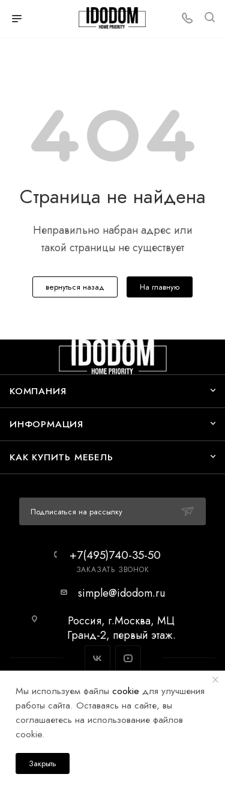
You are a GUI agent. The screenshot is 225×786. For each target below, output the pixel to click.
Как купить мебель (61, 457)
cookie (125, 691)
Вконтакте (97, 658)
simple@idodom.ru (121, 593)
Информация (46, 424)
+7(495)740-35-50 (115, 555)
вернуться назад (75, 287)
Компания (38, 391)
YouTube (128, 658)
